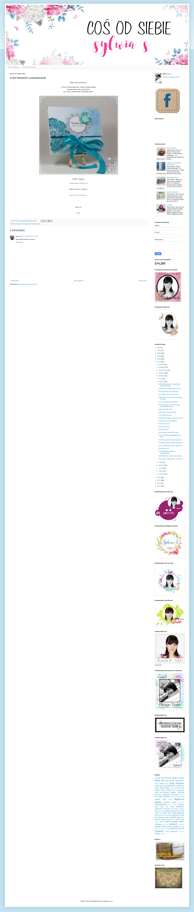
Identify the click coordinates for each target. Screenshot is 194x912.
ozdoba (167, 822)
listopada (162, 367)
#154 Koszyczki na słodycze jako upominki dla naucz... (169, 405)
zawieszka (181, 831)
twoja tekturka (179, 829)
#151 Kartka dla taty (165, 415)
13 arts (157, 778)
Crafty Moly (159, 786)
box (156, 811)
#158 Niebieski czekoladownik (168, 391)
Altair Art (159, 780)
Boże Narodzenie (177, 781)
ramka (163, 827)
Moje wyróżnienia (29, 67)
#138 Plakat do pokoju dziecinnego (169, 456)
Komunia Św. (168, 797)
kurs (182, 817)
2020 (159, 353)
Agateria (18, 224)
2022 (159, 347)
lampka (163, 819)
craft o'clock (161, 811)
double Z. (158, 813)
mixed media (179, 819)
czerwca (162, 381)
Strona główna (13, 67)
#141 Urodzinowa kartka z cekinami (170, 446)
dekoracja (168, 811)
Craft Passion (176, 783)
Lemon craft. (160, 799)
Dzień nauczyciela (178, 790)
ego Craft (172, 813)
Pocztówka (181, 802)
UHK (172, 807)
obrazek (161, 821)
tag (168, 828)
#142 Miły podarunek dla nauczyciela (170, 443)
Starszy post (143, 281)
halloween (161, 815)
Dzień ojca (158, 792)
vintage (167, 831)
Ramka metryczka (172, 192)
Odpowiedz (19, 242)
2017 (159, 362)
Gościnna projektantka (162, 794)
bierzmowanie (175, 809)
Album (181, 778)
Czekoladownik (26, 224)
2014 (159, 483)
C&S (156, 783)
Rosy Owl (164, 807)
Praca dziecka (172, 804)
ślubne (157, 834)
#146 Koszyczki (163, 429)
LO (183, 797)
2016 (159, 477)
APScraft (167, 778)
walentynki (174, 831)
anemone (167, 809)
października (163, 370)
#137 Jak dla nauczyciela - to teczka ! (170, 459)
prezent (173, 824)
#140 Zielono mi (163, 448)
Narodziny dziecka (170, 802)
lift (173, 819)
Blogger (110, 901)
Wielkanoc (180, 807)
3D (162, 778)
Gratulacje (175, 794)
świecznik (162, 833)
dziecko (164, 813)
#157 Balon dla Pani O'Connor (168, 394)
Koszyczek (178, 796)
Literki (170, 799)
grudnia (161, 364)
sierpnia (161, 376)
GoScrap (180, 792)
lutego (161, 471)
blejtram (182, 809)
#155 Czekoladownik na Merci (168, 402)
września (162, 373)
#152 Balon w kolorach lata (167, 412)
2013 (159, 486)
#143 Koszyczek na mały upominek (169, 440)
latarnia (169, 819)
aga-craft (19, 236)
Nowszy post (14, 281)
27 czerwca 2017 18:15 (30, 236)
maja (160, 462)
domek (182, 811)
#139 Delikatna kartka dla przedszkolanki (166, 452)
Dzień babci (164, 788)
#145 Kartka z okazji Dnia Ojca (168, 432)
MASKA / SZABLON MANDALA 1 (78, 195)
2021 (159, 350)
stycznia (162, 474)
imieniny (175, 815)
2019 (159, 356)
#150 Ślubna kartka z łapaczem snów (170, 418)
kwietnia (162, 465)
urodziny (159, 831)
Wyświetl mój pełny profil (171, 77)
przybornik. (181, 824)
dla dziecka (175, 811)
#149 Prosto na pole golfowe (167, 421)
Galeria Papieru (169, 792)
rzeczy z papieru (173, 827)
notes (156, 821)
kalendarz (161, 817)
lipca (160, 379)
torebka (172, 829)
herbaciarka (167, 815)
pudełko (158, 827)
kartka (167, 817)
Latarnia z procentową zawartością (174, 163)
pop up (165, 824)
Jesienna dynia (171, 148)
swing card (164, 828)
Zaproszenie (159, 809)
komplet (173, 817)
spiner (158, 828)
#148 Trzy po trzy (164, 424)
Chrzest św (163, 783)
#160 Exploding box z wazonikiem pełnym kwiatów (169, 385)
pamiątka (174, 822)
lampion (157, 819)
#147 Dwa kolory (163, 427)
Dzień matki (166, 790)
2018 (159, 359)
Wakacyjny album (172, 177)
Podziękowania (35, 224)
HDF (181, 794)
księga (178, 817)
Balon (167, 781)
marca (161, 468)
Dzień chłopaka (175, 788)
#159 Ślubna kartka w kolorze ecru (169, 389)
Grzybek (169, 205)
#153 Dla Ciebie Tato (165, 409)
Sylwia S (169, 74)
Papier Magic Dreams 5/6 (78, 183)
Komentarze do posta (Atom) (27, 284)
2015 (159, 480)
